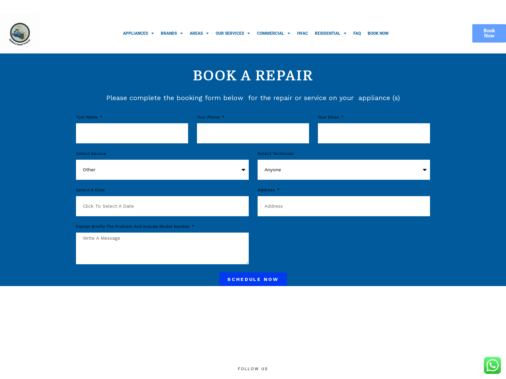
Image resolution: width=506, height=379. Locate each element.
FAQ (357, 33)
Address (267, 190)
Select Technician (276, 154)
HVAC (302, 33)
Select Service (91, 154)
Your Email (329, 117)
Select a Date (90, 190)
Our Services (233, 33)
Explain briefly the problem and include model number (133, 226)
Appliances (138, 33)
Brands (172, 33)
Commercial (273, 33)
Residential (331, 33)
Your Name (87, 117)
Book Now (378, 33)
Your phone (209, 117)
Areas (199, 33)
